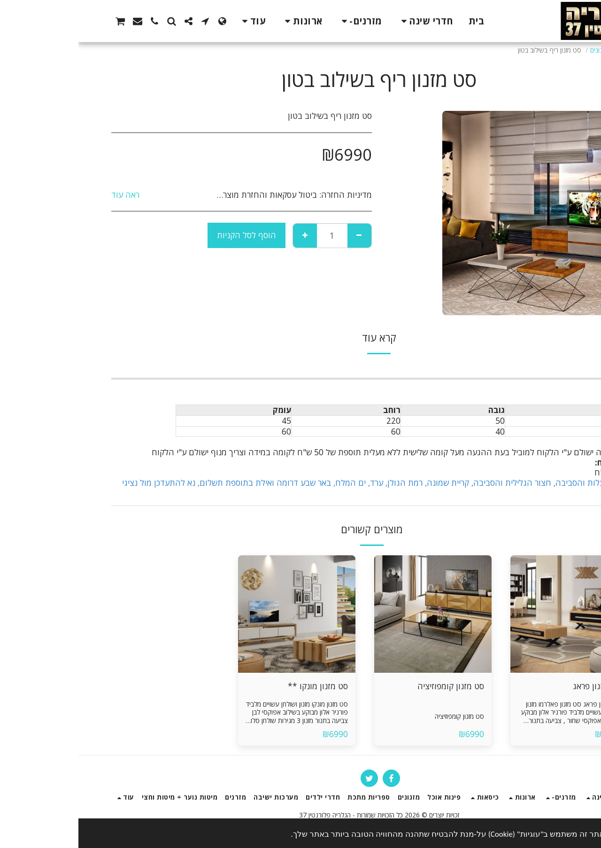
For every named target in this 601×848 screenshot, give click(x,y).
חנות (544, 50)
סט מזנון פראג (518, 686)
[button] (127, 21)
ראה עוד (47, 195)
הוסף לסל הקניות (168, 235)
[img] (490, 614)
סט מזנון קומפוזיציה (372, 686)
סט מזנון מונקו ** (239, 686)
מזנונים (520, 50)
